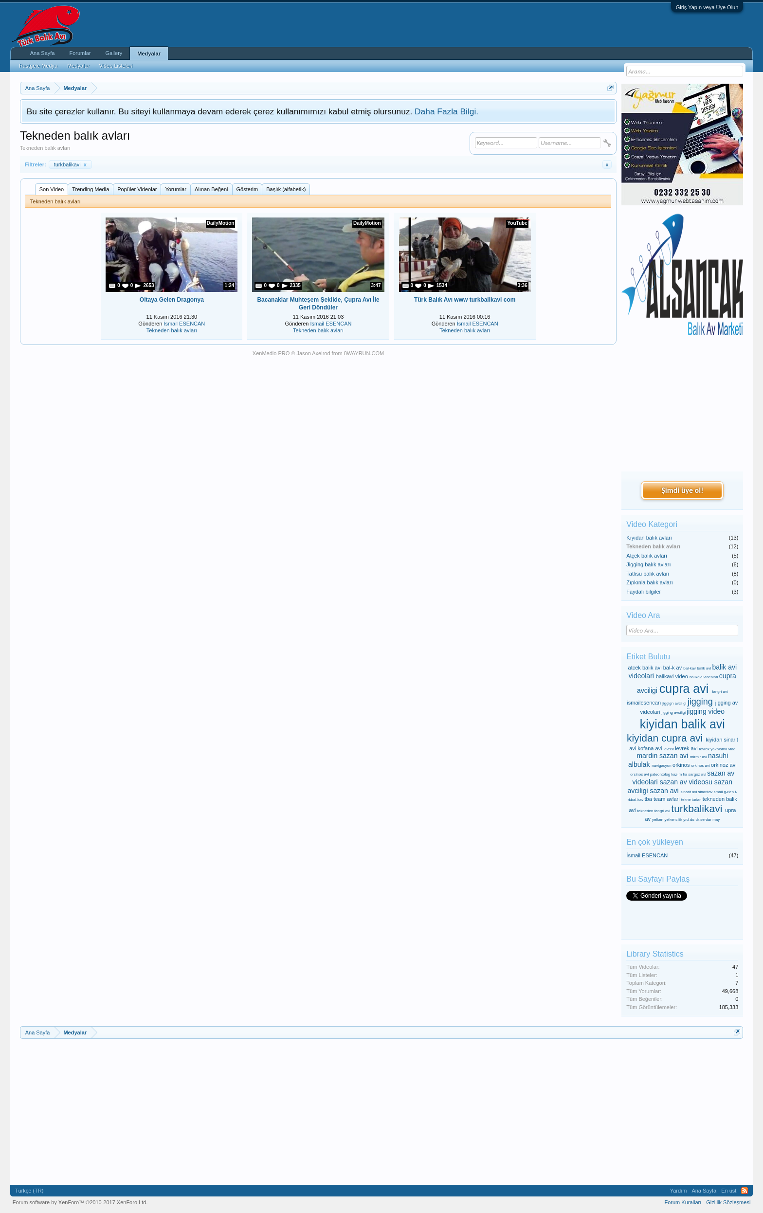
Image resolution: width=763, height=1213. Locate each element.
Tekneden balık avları (171, 330)
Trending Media (90, 189)
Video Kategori (651, 524)
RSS (744, 1190)
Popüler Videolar (137, 189)
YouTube (517, 223)
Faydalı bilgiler (643, 592)
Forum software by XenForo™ (80, 1202)
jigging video (706, 711)
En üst (728, 1191)
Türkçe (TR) (29, 1191)
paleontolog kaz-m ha (669, 774)
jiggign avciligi (674, 703)
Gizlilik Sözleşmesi (728, 1202)
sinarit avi (689, 792)
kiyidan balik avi (682, 724)
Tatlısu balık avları (647, 574)
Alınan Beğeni (211, 189)
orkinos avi (700, 765)
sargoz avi (697, 774)
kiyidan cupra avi (665, 737)
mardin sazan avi (662, 756)
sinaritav (705, 792)
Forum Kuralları (682, 1202)
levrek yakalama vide (717, 749)
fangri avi (719, 691)
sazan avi (664, 791)
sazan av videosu (686, 782)
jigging (700, 701)
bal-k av (672, 667)
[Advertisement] (682, 404)
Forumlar (80, 53)
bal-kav (689, 668)
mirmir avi (698, 757)
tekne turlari (691, 799)
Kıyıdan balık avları (649, 538)
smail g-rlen (724, 792)
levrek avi (686, 748)
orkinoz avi (724, 765)
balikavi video (672, 676)
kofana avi (649, 748)
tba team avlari (662, 799)
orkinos (681, 765)
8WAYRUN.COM (364, 353)
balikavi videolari (704, 677)
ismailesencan (644, 703)
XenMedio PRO (271, 353)
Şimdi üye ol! (682, 490)
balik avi (704, 668)
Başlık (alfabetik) (286, 189)
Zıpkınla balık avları (649, 582)
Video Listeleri (115, 66)
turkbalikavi (70, 164)
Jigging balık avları (648, 564)
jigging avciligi (674, 712)
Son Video (51, 189)
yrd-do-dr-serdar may (701, 819)
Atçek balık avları (646, 556)
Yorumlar (175, 189)
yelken (657, 819)
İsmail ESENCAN (184, 323)
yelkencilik (673, 819)
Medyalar (149, 53)
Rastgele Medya (38, 66)
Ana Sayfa (42, 53)
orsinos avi (639, 774)
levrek (669, 749)
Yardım (678, 1191)
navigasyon (661, 765)
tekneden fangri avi (654, 811)
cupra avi (683, 688)
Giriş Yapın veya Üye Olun (707, 7)
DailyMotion (221, 223)
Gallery (113, 53)
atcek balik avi (645, 667)
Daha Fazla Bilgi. (446, 111)
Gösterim (247, 189)
